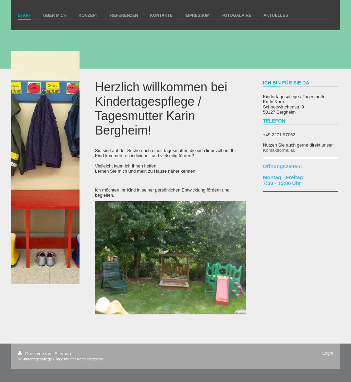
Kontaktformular (278, 150)
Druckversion (35, 353)
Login (327, 353)
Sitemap (63, 353)
